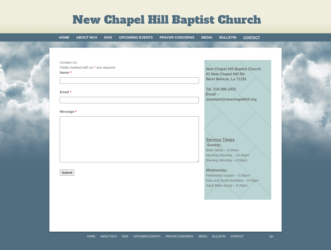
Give (108, 37)
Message (68, 111)
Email (65, 92)
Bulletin (227, 37)
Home (64, 37)
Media (206, 37)
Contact (251, 37)
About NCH (86, 37)
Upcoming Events (136, 37)
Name (65, 72)
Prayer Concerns (177, 37)
